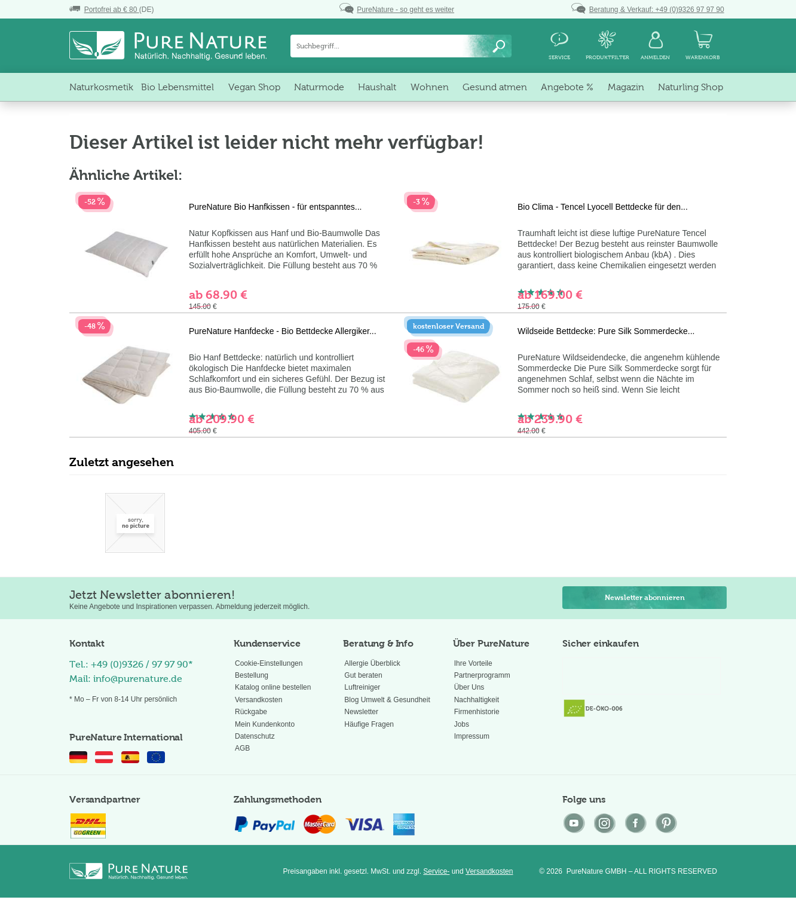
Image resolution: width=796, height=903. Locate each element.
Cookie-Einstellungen (268, 663)
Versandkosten (258, 700)
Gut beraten (363, 675)
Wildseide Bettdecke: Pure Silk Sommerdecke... (606, 331)
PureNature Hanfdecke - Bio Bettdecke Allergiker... (282, 331)
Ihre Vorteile (473, 663)
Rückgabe (251, 712)
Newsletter (361, 712)
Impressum (471, 736)
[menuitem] (401, 46)
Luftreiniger (362, 687)
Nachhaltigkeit (476, 700)
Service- (436, 871)
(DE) (111, 9)
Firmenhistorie (477, 712)
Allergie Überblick (372, 663)
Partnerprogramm (482, 675)
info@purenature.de (137, 679)
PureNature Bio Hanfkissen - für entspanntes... (275, 207)
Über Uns (469, 687)
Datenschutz (255, 736)
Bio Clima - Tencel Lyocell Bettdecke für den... (603, 207)
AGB (242, 748)
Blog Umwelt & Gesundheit (387, 700)
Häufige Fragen (369, 724)
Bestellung (251, 675)
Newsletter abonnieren (645, 597)
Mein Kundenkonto (265, 724)
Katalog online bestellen (273, 687)
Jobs (461, 724)
